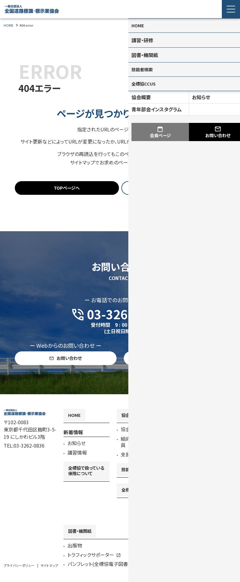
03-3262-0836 (29, 458)
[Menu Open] (231, 9)
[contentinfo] (120, 494)
